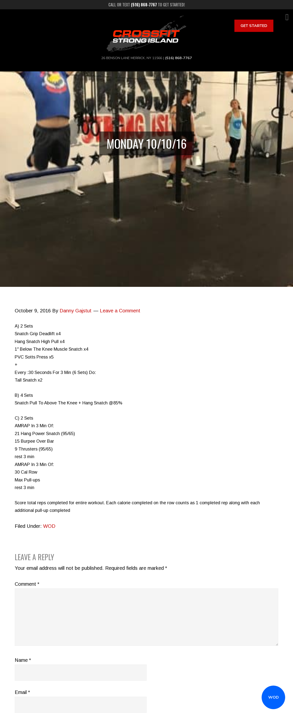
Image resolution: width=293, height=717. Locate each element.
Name (23, 660)
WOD (273, 697)
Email (22, 692)
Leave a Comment (120, 310)
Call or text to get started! (146, 5)
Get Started (254, 25)
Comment (27, 584)
